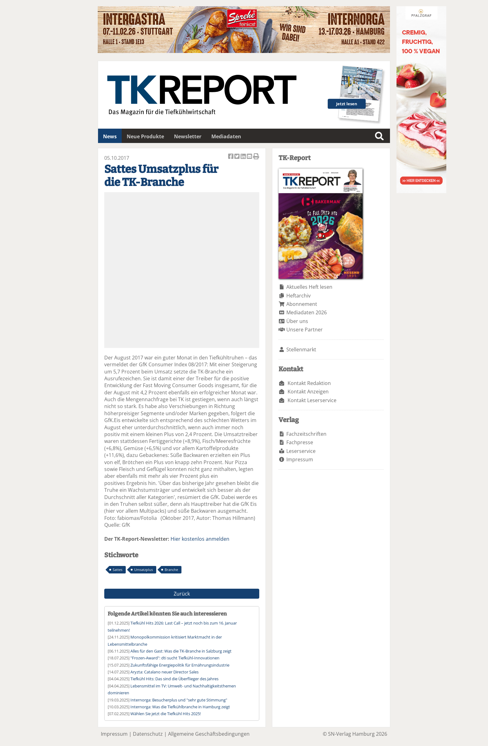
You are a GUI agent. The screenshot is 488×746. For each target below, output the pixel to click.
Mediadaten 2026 (306, 312)
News (110, 136)
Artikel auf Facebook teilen (231, 156)
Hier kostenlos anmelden (200, 538)
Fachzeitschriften (306, 433)
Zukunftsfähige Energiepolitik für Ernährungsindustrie (179, 665)
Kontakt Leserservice (312, 400)
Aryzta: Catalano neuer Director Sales (164, 672)
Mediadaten (226, 136)
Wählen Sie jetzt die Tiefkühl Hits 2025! (165, 713)
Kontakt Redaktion (309, 383)
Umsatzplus (143, 569)
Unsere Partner (304, 329)
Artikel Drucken (256, 156)
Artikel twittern (237, 156)
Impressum (299, 459)
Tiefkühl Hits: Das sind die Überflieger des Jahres (174, 679)
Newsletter (187, 136)
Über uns (297, 321)
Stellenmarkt (301, 349)
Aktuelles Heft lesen (309, 286)
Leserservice (301, 451)
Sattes (117, 569)
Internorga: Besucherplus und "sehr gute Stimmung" (178, 700)
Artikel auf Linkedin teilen (244, 156)
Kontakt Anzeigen (308, 391)
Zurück (182, 593)
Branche (171, 569)
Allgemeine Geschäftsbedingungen (209, 733)
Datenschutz (148, 733)
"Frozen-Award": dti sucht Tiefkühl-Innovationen (174, 658)
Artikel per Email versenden (250, 156)
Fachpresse (299, 442)
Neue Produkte (145, 136)
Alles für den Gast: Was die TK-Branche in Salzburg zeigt (181, 651)
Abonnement (301, 304)
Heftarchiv (298, 295)
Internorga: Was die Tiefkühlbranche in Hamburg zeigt (180, 707)
